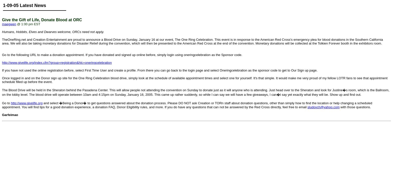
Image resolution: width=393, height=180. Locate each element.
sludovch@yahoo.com (324, 107)
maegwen (9, 24)
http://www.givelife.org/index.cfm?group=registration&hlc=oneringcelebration (57, 62)
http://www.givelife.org (26, 103)
